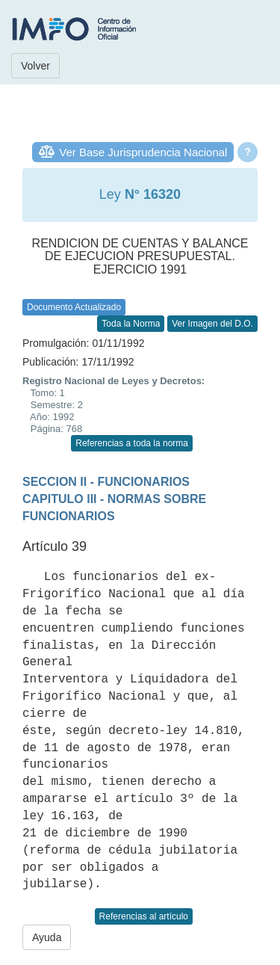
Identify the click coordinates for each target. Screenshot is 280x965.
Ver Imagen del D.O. (212, 323)
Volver (35, 66)
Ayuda (46, 937)
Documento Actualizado (74, 307)
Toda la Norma (131, 323)
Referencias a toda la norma (131, 443)
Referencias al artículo (143, 916)
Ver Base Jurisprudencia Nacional (143, 152)
